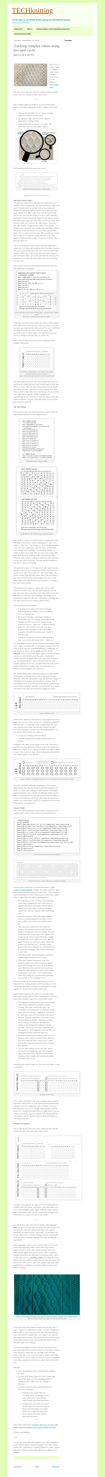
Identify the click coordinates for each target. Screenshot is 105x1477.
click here (26, 195)
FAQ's (29, 29)
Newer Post (18, 1466)
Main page (18, 29)
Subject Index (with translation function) (53, 29)
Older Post (55, 1466)
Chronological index (22, 33)
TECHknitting (32, 10)
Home (37, 1466)
